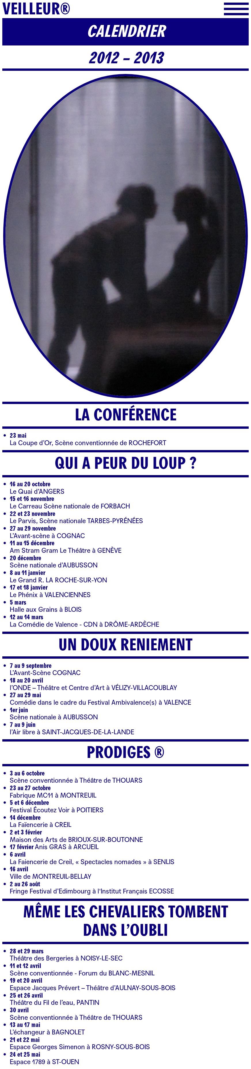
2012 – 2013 (125, 58)
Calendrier (125, 31)
